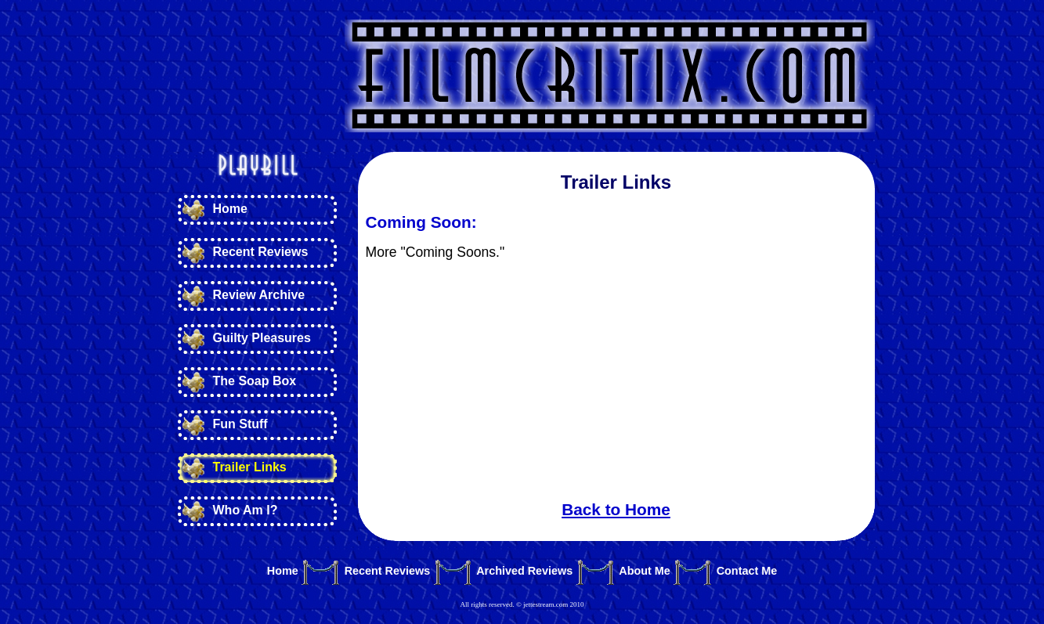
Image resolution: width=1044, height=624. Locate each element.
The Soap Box (255, 381)
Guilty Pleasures (262, 337)
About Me (644, 571)
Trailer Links (250, 467)
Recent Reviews (261, 251)
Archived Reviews (524, 571)
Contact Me (747, 571)
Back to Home (616, 509)
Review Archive (259, 294)
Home (230, 208)
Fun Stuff (240, 424)
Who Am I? (245, 510)
